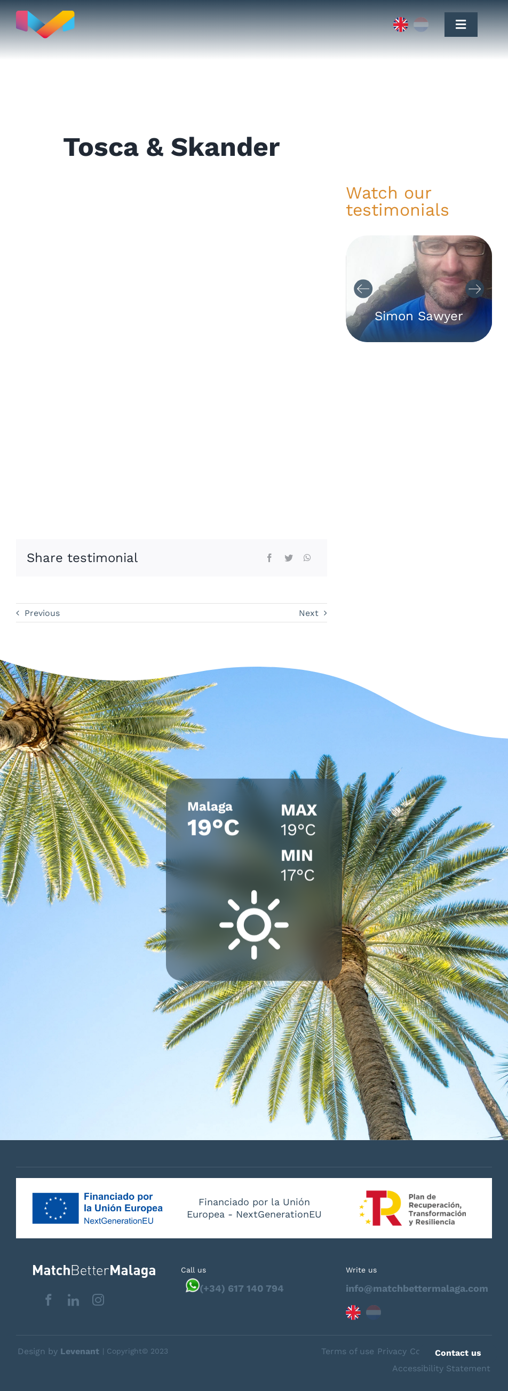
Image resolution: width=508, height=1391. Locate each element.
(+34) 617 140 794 (242, 1288)
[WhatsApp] (307, 558)
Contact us (458, 1353)
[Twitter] (288, 558)
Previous (42, 613)
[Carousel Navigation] (419, 289)
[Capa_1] (155, 24)
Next (309, 613)
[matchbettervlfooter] (85, 1269)
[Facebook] (269, 558)
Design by (58, 1351)
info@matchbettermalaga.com (417, 1288)
